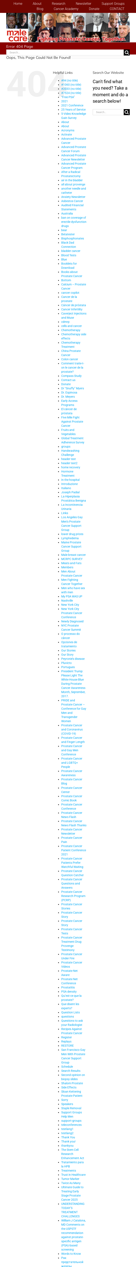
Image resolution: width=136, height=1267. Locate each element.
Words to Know (71, 1253)
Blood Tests (68, 255)
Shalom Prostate (72, 1083)
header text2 (69, 463)
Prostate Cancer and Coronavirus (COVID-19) (72, 729)
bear (64, 230)
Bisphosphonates (72, 238)
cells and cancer (71, 326)
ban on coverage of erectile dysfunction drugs (73, 222)
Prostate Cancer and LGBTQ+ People (71, 763)
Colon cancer (69, 359)
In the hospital (70, 479)
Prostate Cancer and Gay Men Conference (71, 750)
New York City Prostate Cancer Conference (71, 613)
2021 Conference (72, 105)
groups (65, 446)
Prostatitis (68, 987)
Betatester (68, 234)
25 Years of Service (73, 109)
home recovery (70, 467)
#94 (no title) (69, 80)
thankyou (67, 1145)
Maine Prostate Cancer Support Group (71, 546)
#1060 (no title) (71, 84)
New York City (70, 604)
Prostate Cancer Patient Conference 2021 (73, 850)
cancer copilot (70, 292)
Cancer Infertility (71, 309)
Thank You (68, 1137)
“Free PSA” (68, 97)
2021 (64, 101)
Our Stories (68, 650)
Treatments (68, 1170)
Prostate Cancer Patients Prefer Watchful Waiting (72, 863)
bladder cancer (70, 251)
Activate (66, 134)
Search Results (70, 1070)
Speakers (67, 1104)
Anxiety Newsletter (73, 197)
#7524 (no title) (71, 93)
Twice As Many (71, 1183)
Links (64, 513)
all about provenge (73, 184)
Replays (66, 1041)
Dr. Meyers (68, 396)
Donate (66, 384)
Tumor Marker (70, 1179)
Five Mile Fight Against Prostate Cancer (72, 421)
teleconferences (71, 1124)
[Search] (127, 52)
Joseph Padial (70, 492)
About (65, 122)
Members (67, 567)
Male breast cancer (73, 554)
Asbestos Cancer (72, 201)
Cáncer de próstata (73, 305)
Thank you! (68, 1141)
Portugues (68, 667)
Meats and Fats (71, 563)
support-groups (71, 1120)
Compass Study (71, 376)
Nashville (67, 600)
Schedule (67, 1066)
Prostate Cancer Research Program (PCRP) (73, 896)
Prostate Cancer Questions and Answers (71, 883)
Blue (64, 259)
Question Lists (70, 1012)
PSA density (69, 991)
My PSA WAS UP (71, 596)
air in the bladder (72, 180)
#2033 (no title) (71, 88)
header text (68, 459)
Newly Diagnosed (72, 621)
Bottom (66, 280)
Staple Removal (71, 1108)
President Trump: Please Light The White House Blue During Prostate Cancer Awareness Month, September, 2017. (73, 684)
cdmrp (65, 321)
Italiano (66, 488)
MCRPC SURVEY (71, 559)
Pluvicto (66, 663)
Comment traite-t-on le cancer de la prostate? (72, 367)
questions (67, 1016)
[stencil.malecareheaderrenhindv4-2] (68, 15)
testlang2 (67, 1133)
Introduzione (69, 484)
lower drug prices (72, 534)
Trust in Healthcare (73, 1174)
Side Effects (68, 1087)
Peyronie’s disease (73, 658)
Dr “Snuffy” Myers (72, 388)
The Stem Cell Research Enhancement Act (72, 1154)
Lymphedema (70, 538)
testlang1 (67, 1129)
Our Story (67, 654)
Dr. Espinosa (69, 392)
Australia (67, 213)
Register (66, 1037)
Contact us (68, 380)
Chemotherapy (70, 330)
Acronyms (67, 130)
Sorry (64, 1100)
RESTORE (67, 1045)
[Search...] (65, 52)
